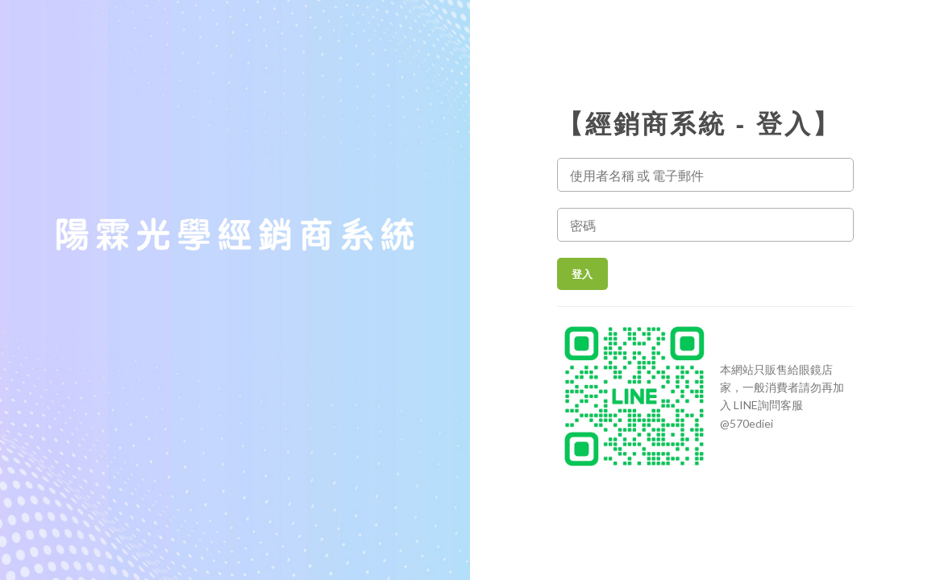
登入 (584, 273)
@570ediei (746, 423)
